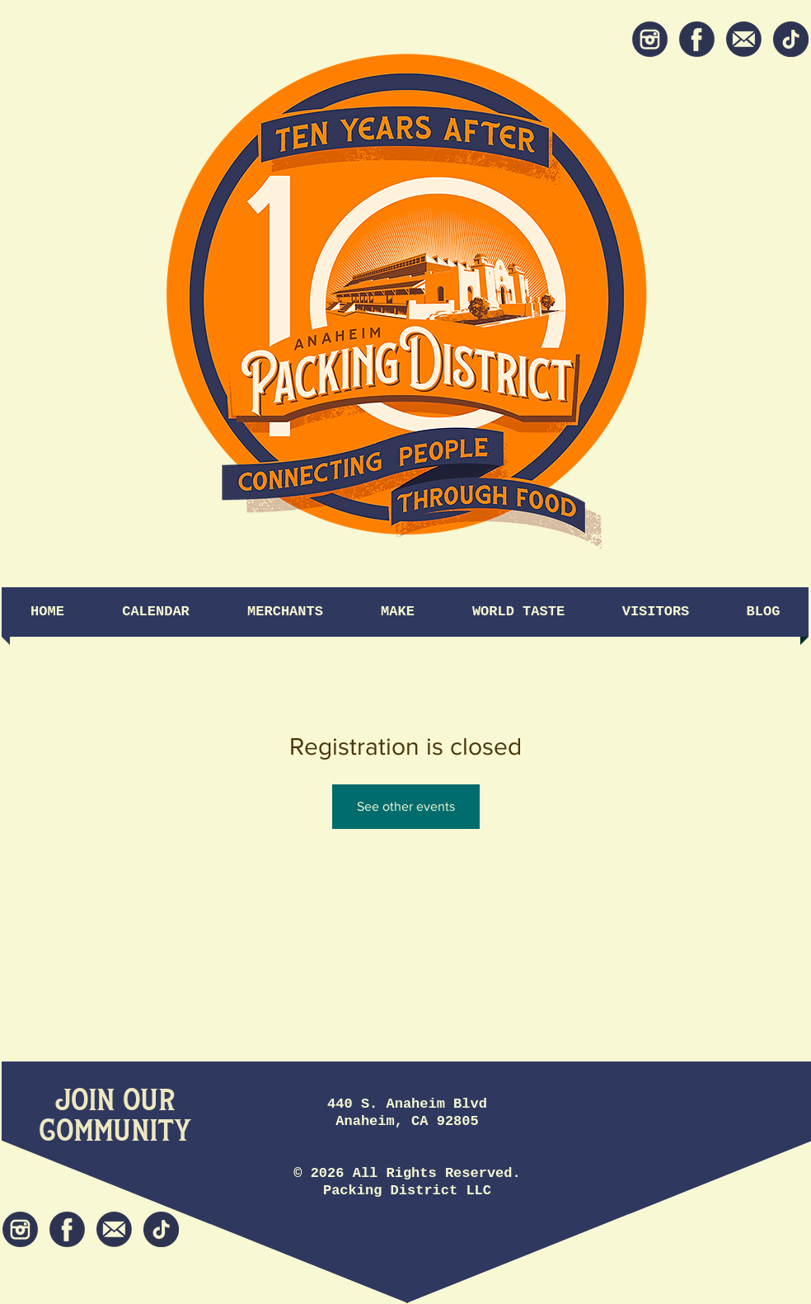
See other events (406, 806)
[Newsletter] (744, 39)
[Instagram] (650, 39)
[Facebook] (697, 39)
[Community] (115, 1131)
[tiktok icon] (791, 39)
